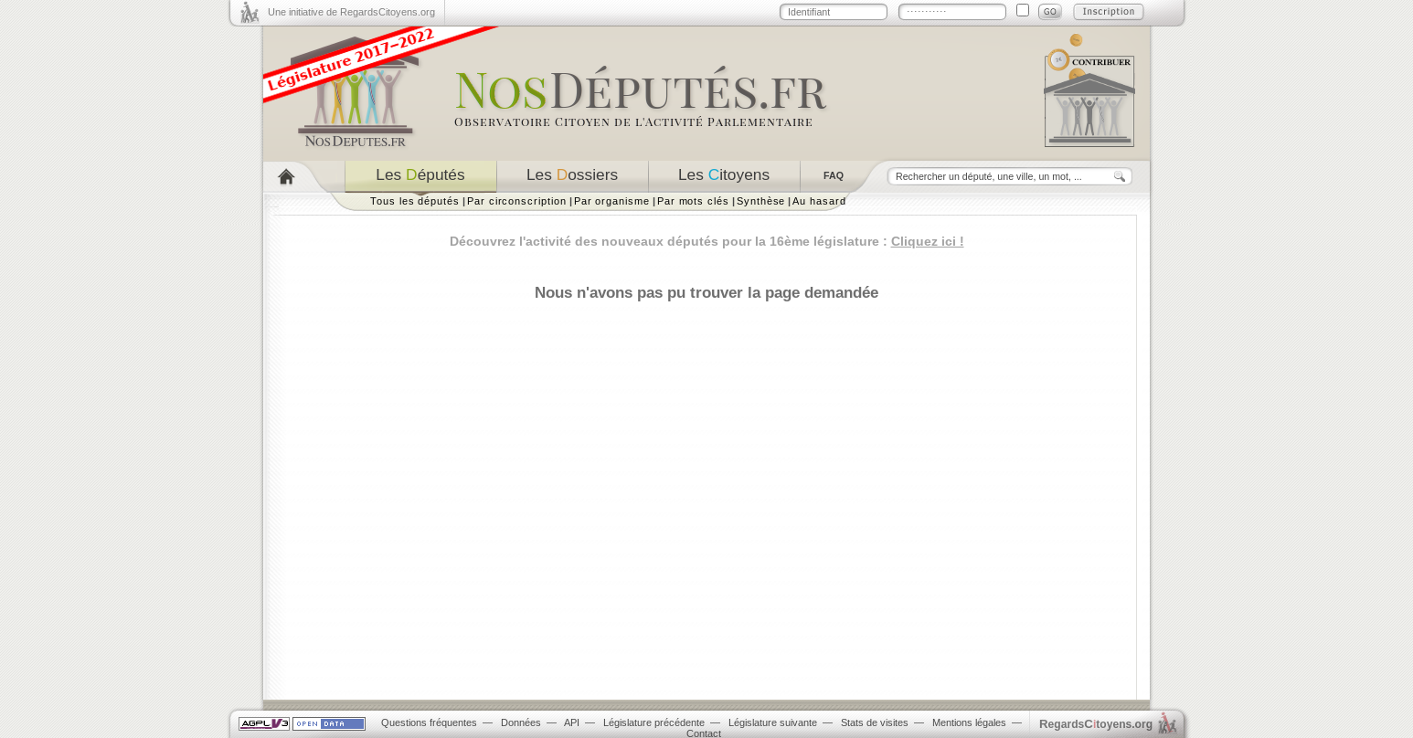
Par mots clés (693, 200)
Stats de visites (874, 722)
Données (521, 722)
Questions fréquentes (429, 722)
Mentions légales (969, 722)
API (571, 722)
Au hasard (818, 200)
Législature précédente (654, 722)
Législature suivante (772, 722)
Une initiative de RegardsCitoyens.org (351, 11)
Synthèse (761, 200)
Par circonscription (517, 200)
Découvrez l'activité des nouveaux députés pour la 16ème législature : (707, 241)
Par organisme (612, 200)
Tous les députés (415, 200)
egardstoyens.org (1096, 724)
